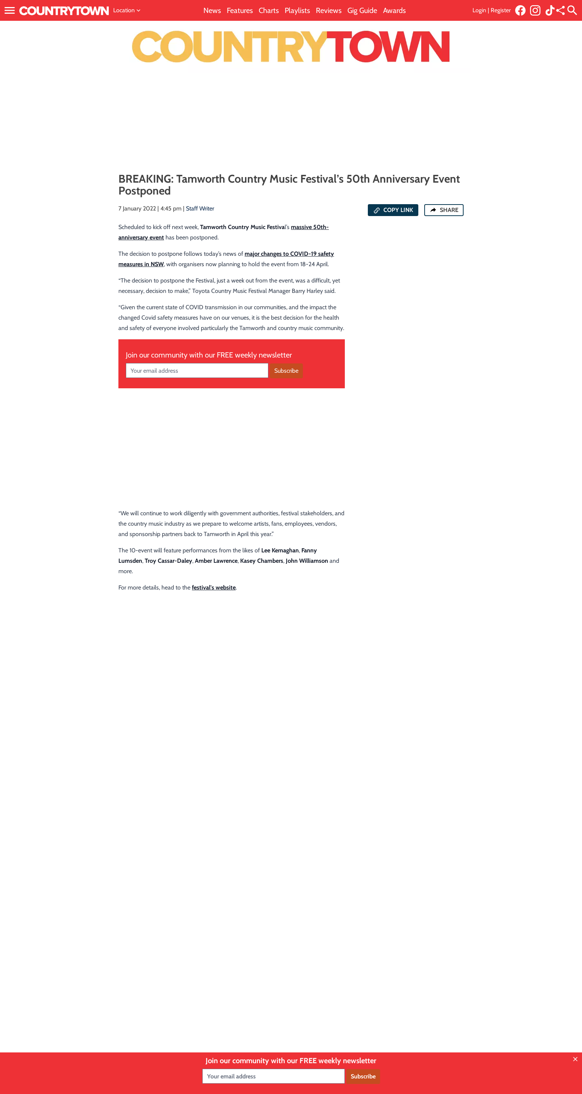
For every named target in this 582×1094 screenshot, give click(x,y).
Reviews (328, 10)
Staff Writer (200, 208)
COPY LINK (393, 210)
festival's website (214, 587)
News (212, 10)
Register (501, 10)
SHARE (443, 209)
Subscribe (286, 370)
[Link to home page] (64, 10)
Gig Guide (362, 10)
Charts (269, 10)
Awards (394, 10)
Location (127, 10)
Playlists (297, 10)
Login (479, 10)
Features (240, 10)
